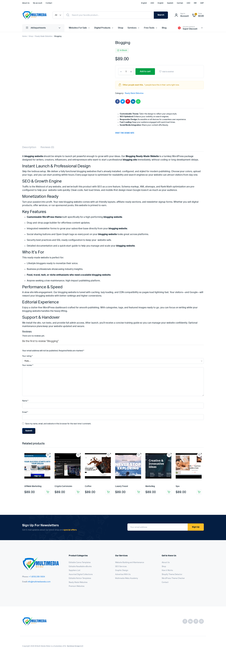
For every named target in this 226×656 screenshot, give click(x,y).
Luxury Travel (121, 486)
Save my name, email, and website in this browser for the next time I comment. (58, 424)
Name (25, 401)
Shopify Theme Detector (172, 574)
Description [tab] (29, 147)
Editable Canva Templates (80, 562)
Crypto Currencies (63, 486)
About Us (25, 3)
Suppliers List (74, 570)
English (144, 3)
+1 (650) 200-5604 (37, 577)
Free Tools (149, 28)
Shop (120, 28)
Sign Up (195, 527)
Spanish (170, 3)
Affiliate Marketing (33, 486)
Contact (49, 3)
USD (152, 3)
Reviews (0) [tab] (47, 147)
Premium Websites (77, 586)
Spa (177, 486)
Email (25, 412)
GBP (202, 3)
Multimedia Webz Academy (126, 578)
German (180, 3)
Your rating (27, 356)
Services (132, 28)
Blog (164, 28)
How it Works (167, 570)
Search (161, 15)
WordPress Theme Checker (173, 578)
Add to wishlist (168, 72)
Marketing (150, 486)
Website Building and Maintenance (129, 562)
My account (37, 3)
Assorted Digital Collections (81, 574)
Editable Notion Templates (80, 578)
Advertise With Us (123, 574)
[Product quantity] (126, 71)
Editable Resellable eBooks (80, 566)
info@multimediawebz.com (39, 582)
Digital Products (102, 28)
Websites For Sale (78, 28)
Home (24, 36)
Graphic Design (121, 570)
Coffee (88, 486)
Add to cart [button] (48, 492)
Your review (27, 365)
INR (195, 3)
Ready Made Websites (43, 36)
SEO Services (121, 566)
